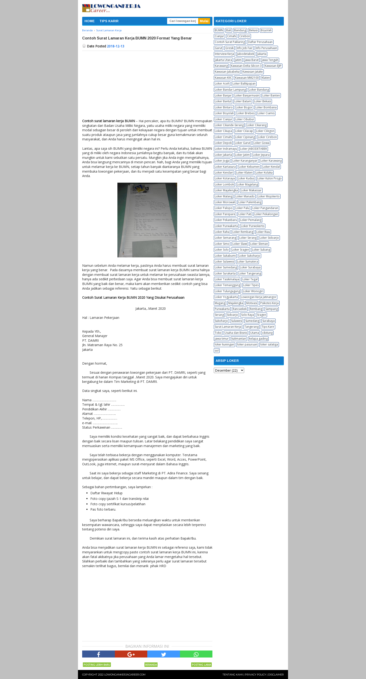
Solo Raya (247, 315)
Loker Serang (248, 238)
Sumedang (252, 321)
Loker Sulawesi (224, 261)
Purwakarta (222, 309)
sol (217, 350)
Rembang (256, 309)
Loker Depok (223, 143)
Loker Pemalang (250, 220)
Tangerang (251, 327)
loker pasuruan (247, 344)
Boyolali (266, 30)
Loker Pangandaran (265, 208)
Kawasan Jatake (253, 72)
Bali (228, 30)
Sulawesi (236, 321)
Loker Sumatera (247, 261)
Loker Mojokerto (269, 196)
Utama (254, 333)
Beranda (151, 664)
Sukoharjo (221, 321)
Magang (220, 303)
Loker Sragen (240, 250)
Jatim (238, 60)
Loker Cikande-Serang (229, 125)
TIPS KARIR (109, 21)
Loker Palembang (249, 202)
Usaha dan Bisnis (236, 333)
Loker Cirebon (267, 137)
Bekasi (253, 30)
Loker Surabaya (250, 267)
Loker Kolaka (264, 172)
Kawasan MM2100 (247, 78)
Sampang (271, 309)
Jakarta (261, 54)
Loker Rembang (242, 232)
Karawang (221, 66)
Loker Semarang (225, 238)
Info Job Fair (245, 48)
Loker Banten (271, 95)
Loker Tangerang (250, 273)
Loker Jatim (242, 155)
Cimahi (231, 36)
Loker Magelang (247, 184)
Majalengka (235, 303)
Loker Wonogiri (253, 291)
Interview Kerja (224, 54)
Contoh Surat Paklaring (230, 42)
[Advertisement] (147, 86)
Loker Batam (242, 101)
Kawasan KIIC (223, 78)
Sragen (261, 315)
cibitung (267, 333)
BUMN (219, 30)
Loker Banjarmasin (247, 95)
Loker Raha (222, 232)
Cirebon (244, 36)
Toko (218, 333)
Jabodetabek (245, 54)
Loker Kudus (246, 178)
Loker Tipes (251, 285)
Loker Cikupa (223, 131)
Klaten (266, 78)
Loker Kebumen (249, 167)
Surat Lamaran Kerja (228, 327)
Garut (218, 48)
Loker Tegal (250, 279)
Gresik (229, 48)
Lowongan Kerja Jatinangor (258, 297)
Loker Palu (242, 208)
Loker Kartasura (225, 167)
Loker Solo (222, 250)
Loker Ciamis (265, 113)
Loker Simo (222, 244)
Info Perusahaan (266, 48)
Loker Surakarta (225, 273)
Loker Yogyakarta (226, 297)
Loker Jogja (222, 161)
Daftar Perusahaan (260, 42)
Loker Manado (245, 196)
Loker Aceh (222, 83)
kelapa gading (258, 339)
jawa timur (222, 339)
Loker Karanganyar (244, 161)
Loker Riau (263, 232)
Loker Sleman (259, 244)
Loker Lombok (224, 184)
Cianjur (219, 36)
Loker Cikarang (257, 125)
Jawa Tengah (270, 60)
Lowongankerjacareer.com (124, 674)
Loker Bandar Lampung (230, 90)
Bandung (240, 30)
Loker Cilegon (265, 131)
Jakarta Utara (223, 60)
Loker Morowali (225, 202)
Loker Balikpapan (244, 83)
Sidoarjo (232, 315)
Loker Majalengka (226, 190)
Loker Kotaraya (225, 178)
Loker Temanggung (227, 285)
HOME (89, 21)
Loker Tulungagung (227, 291)
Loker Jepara (261, 155)
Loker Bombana (266, 107)
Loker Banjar (223, 95)
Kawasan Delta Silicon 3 (246, 66)
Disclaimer (276, 674)
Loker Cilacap (244, 131)
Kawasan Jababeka (227, 72)
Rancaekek (240, 309)
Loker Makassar (251, 190)
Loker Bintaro (224, 107)
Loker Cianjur (223, 119)
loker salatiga (269, 344)
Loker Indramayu (226, 149)
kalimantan (239, 339)
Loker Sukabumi (225, 256)
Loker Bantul (223, 101)
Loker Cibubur (244, 119)
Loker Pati (244, 214)
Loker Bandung (259, 90)
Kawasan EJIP (273, 66)
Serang (219, 315)
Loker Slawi (239, 244)
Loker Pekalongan (266, 214)
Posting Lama (201, 664)
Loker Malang (223, 196)
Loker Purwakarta (226, 226)
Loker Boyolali (224, 113)
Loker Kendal (271, 167)
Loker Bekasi (262, 101)
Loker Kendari (224, 172)
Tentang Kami (232, 674)
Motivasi (251, 303)
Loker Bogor (244, 107)
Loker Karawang (271, 161)
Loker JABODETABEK (253, 149)
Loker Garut (242, 143)
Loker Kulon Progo (269, 178)
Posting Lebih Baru (97, 664)
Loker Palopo (223, 208)
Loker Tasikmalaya (227, 279)
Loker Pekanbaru (226, 220)
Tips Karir (268, 327)
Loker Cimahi (223, 137)
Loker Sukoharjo (249, 256)
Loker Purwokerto (252, 226)
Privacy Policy (255, 674)
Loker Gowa (261, 143)
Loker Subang (261, 250)
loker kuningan (224, 344)
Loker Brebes (245, 113)
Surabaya (268, 321)
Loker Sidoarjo (269, 238)
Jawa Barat (252, 60)
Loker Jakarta (223, 155)
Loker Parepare (225, 214)
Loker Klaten (244, 172)
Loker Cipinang (245, 137)
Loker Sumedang (226, 267)
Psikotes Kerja (269, 303)
